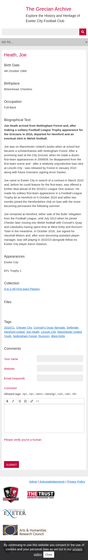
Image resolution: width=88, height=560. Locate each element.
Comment (10, 387)
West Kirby (58, 336)
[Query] (44, 32)
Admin (33, 481)
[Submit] (82, 32)
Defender (73, 327)
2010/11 (9, 327)
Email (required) (14, 378)
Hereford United (14, 331)
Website (9, 368)
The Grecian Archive (48, 9)
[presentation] (7, 401)
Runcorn (44, 336)
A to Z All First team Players (22, 289)
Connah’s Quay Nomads (49, 327)
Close (48, 554)
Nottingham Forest (25, 336)
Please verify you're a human (22, 439)
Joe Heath (32, 331)
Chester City (24, 327)
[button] (7, 401)
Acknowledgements (52, 481)
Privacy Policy (76, 481)
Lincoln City (48, 331)
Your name (11, 358)
